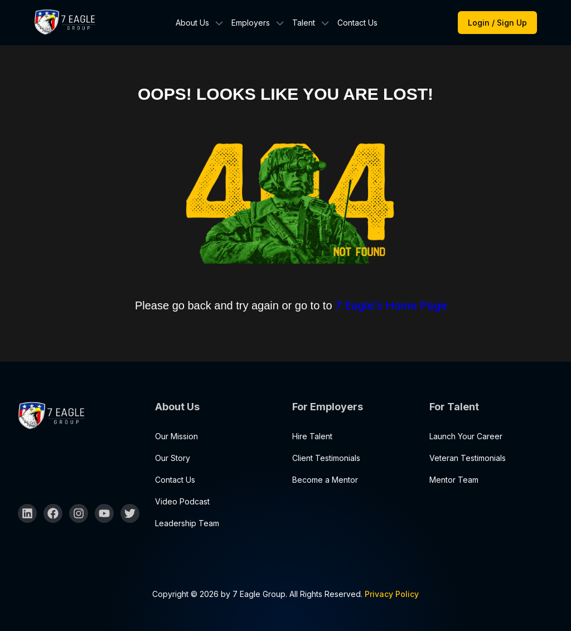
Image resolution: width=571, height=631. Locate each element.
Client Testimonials (326, 458)
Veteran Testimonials (467, 458)
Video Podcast (182, 501)
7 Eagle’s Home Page (391, 305)
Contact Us (357, 22)
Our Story (172, 458)
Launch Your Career (465, 436)
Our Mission (176, 436)
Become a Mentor (325, 479)
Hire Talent (312, 436)
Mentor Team (453, 479)
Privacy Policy (392, 594)
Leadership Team (187, 523)
